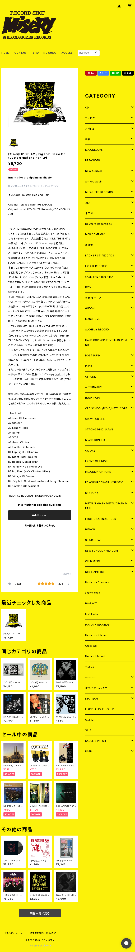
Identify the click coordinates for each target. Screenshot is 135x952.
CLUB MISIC (92, 561)
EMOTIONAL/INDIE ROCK (100, 518)
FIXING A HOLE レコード (99, 709)
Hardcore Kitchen (96, 635)
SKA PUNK (91, 492)
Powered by (40, 945)
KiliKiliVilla (91, 614)
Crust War (91, 645)
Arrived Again (93, 181)
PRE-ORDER (92, 160)
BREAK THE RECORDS (99, 192)
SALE (88, 730)
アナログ (90, 118)
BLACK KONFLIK (95, 440)
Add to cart (40, 515)
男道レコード (92, 666)
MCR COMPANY (95, 234)
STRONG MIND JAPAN (99, 429)
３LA (87, 202)
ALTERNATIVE (94, 387)
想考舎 (89, 244)
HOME (5, 52)
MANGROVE (92, 318)
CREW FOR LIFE (95, 418)
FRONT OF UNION (96, 461)
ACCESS (67, 52)
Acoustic (90, 677)
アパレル (90, 128)
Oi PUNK (90, 376)
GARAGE (90, 450)
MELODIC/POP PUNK (98, 471)
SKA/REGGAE (93, 540)
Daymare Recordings (98, 223)
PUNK (88, 366)
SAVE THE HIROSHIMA (99, 276)
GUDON (90, 308)
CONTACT (21, 52)
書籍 (87, 139)
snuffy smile (92, 592)
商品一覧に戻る (40, 913)
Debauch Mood (95, 656)
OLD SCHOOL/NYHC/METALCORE (106, 408)
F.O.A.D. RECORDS (96, 266)
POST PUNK (92, 355)
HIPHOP (90, 529)
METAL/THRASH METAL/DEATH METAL (106, 506)
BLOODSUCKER (95, 149)
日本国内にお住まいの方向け (39, 525)
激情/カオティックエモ (97, 688)
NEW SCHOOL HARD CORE (102, 550)
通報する (67, 574)
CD (87, 107)
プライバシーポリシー (14, 933)
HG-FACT (91, 603)
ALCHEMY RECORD (97, 329)
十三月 (89, 213)
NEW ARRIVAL (94, 170)
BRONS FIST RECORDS (99, 255)
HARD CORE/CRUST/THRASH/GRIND (106, 342)
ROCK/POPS (93, 397)
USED (88, 751)
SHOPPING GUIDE (45, 52)
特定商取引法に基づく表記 (43, 933)
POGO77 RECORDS (97, 624)
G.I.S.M (89, 719)
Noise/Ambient (94, 571)
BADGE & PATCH (95, 740)
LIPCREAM (91, 698)
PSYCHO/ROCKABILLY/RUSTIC (104, 482)
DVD (88, 287)
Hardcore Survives (97, 582)
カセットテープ (93, 297)
